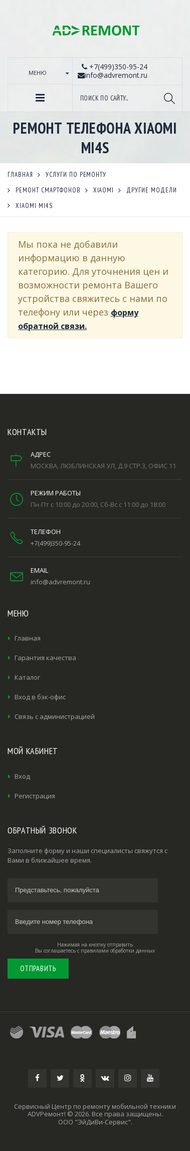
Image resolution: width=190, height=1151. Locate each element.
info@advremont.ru (60, 581)
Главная (28, 638)
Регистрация (35, 795)
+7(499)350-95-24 (55, 543)
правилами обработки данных (118, 950)
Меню (38, 72)
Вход (22, 776)
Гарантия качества (45, 657)
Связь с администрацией (55, 716)
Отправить (38, 968)
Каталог (27, 677)
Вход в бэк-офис (40, 696)
